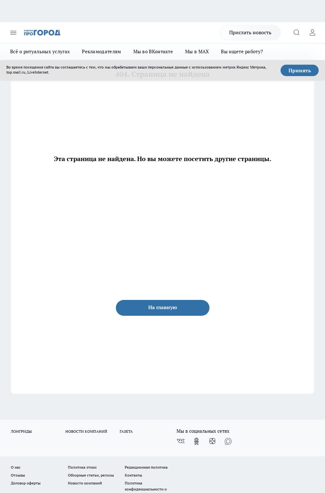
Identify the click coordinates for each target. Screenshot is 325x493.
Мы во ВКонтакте (153, 52)
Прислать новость (250, 32)
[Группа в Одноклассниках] (196, 441)
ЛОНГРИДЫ (21, 431)
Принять (300, 70)
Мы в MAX (197, 52)
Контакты (133, 475)
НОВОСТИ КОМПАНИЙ (86, 431)
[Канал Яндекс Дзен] (212, 441)
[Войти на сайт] (312, 32)
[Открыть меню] (13, 32)
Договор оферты (26, 483)
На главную (162, 307)
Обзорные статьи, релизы (91, 475)
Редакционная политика (146, 467)
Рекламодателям (101, 52)
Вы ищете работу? (242, 52)
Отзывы (18, 475)
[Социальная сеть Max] (228, 441)
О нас (16, 467)
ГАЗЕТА (126, 431)
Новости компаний (85, 483)
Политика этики (82, 467)
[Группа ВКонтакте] (181, 441)
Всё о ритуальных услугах (40, 52)
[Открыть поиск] (296, 32)
